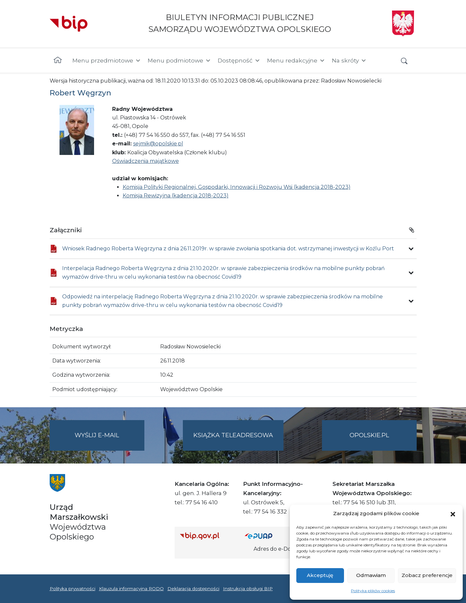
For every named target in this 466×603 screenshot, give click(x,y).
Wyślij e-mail (109, 440)
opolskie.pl (369, 435)
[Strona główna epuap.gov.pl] (266, 536)
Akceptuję (320, 575)
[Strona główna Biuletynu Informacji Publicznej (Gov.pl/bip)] (207, 536)
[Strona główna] (57, 60)
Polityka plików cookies (373, 590)
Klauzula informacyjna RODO (131, 588)
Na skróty (349, 60)
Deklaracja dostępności (193, 588)
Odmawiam (371, 575)
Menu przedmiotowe (106, 60)
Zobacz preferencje (427, 575)
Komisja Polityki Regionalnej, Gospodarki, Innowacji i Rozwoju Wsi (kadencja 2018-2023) (237, 187)
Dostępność (239, 60)
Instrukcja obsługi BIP (248, 588)
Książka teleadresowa (233, 435)
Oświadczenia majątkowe (145, 161)
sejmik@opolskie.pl (158, 143)
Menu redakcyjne (296, 60)
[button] (453, 513)
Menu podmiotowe (179, 60)
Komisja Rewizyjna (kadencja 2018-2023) (176, 195)
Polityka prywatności (72, 588)
